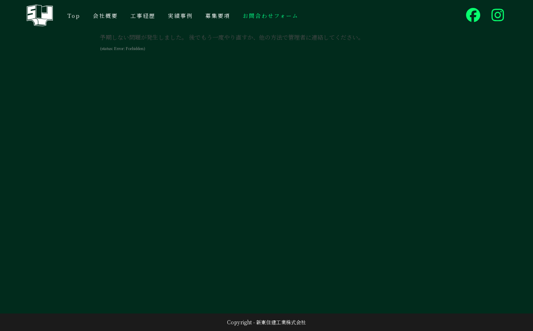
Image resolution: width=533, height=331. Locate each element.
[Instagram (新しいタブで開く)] (498, 15)
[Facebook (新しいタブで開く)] (473, 15)
